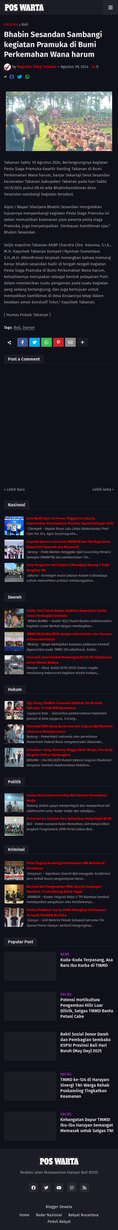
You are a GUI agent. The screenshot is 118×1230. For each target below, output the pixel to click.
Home (24, 1215)
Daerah (29, 328)
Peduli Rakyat (59, 1221)
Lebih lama (101, 489)
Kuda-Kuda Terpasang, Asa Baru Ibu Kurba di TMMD (86, 962)
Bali (25, 24)
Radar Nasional (49, 1215)
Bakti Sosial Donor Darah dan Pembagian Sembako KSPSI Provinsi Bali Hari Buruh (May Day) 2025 (85, 1042)
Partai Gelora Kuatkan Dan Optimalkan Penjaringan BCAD (69, 819)
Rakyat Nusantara (83, 1215)
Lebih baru (16, 489)
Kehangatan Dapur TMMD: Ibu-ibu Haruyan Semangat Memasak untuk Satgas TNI (86, 1125)
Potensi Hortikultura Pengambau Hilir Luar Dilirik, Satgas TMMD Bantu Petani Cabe (86, 1008)
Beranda (11, 24)
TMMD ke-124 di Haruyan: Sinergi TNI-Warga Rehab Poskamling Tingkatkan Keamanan (84, 1088)
